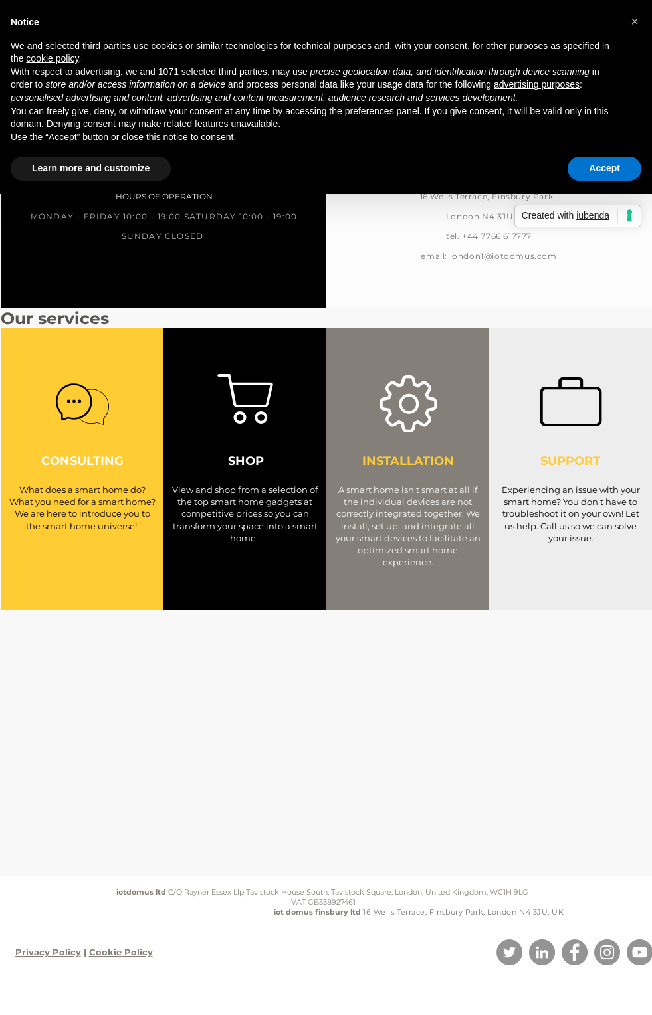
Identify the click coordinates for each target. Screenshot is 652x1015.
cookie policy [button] (52, 58)
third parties (243, 71)
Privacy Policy (48, 952)
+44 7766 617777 (497, 236)
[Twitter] (509, 952)
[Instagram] (607, 952)
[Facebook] (575, 952)
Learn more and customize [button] (91, 168)
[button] (634, 21)
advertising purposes (537, 84)
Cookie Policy (121, 952)
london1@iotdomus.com (503, 256)
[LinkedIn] (542, 952)
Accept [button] (604, 168)
